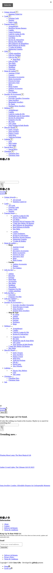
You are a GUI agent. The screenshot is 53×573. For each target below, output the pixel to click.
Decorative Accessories (21, 251)
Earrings (11, 277)
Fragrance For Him (15, 297)
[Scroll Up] (8, 568)
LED (14, 372)
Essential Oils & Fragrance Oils (23, 221)
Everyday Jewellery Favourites (23, 305)
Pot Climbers (17, 268)
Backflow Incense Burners (22, 237)
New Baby (12, 300)
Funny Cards (12, 209)
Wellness (7, 326)
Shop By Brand (10, 350)
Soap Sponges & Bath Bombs (23, 344)
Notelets (11, 211)
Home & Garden (10, 243)
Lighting (7, 368)
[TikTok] (6, 189)
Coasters (16, 249)
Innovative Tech (18, 256)
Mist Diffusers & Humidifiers (23, 225)
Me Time (16, 339)
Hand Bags (12, 279)
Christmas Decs (13, 378)
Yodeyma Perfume (19, 360)
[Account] (3, 191)
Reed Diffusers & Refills (21, 227)
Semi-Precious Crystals (21, 307)
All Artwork (17, 200)
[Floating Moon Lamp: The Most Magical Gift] (8, 453)
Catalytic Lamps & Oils (21, 216)
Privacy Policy (9, 557)
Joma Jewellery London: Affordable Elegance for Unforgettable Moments (25, 485)
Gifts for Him (9, 293)
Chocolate (11, 295)
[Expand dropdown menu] (17, 197)
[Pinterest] (9, 189)
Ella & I (15, 362)
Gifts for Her (9, 270)
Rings (15, 324)
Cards (6, 203)
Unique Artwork (10, 197)
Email (2, 540)
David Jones (17, 364)
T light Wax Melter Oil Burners (23, 223)
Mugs (15, 258)
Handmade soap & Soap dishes (23, 341)
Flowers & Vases (18, 254)
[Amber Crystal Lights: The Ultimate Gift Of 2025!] (8, 465)
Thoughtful (12, 287)
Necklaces (16, 322)
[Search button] (2, 185)
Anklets (11, 274)
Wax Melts (16, 229)
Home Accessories (19, 253)
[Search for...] (9, 182)
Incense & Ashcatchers (20, 235)
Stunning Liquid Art (19, 202)
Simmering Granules (20, 239)
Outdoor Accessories (20, 264)
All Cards (11, 205)
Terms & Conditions (11, 530)
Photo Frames (17, 260)
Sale (5, 382)
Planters (15, 266)
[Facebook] (1, 189)
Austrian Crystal (18, 247)
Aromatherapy (17, 328)
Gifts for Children (10, 298)
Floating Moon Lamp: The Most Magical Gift (15, 455)
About (6, 524)
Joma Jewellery (18, 309)
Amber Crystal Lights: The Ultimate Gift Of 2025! (17, 467)
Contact (7, 526)
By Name (16, 314)
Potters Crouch (18, 356)
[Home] (7, 566)
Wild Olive (16, 358)
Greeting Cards (13, 207)
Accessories (12, 281)
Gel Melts (16, 219)
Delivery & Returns (11, 528)
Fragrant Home (9, 213)
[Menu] (4, 412)
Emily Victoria (18, 353)
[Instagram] (4, 189)
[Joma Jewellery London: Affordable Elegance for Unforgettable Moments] (8, 484)
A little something (14, 291)
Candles (15, 232)
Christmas (8, 376)
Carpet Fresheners (19, 233)
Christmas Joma (13, 380)
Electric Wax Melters (20, 218)
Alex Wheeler (17, 366)
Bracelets (11, 276)
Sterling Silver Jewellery (21, 311)
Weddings (11, 285)
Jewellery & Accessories (13, 302)
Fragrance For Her (14, 289)
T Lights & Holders (19, 241)
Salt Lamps (16, 342)
